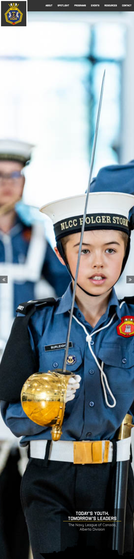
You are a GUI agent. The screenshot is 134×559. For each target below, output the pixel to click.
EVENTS (95, 5)
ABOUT (48, 5)
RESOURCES (110, 5)
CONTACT (126, 5)
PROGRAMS (80, 5)
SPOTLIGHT (63, 5)
